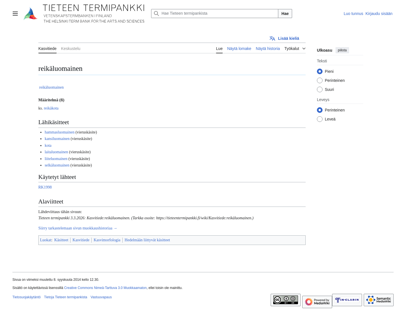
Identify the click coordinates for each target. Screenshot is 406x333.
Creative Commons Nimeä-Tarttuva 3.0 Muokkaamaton (105, 288)
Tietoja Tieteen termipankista (65, 297)
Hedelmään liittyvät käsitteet (147, 240)
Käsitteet (61, 240)
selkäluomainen (57, 165)
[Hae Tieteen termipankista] (214, 13)
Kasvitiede (80, 240)
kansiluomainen (57, 139)
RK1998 (45, 187)
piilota (342, 50)
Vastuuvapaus (101, 297)
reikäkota (51, 108)
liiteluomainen (56, 159)
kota (48, 145)
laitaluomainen (56, 152)
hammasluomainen (59, 132)
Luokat (45, 240)
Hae (285, 13)
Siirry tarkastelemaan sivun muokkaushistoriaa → (77, 228)
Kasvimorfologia (107, 240)
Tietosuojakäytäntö (26, 297)
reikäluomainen (51, 87)
